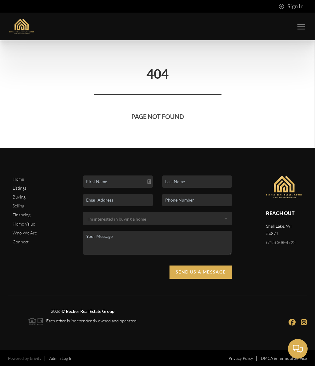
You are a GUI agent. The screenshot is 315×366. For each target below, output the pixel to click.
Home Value (24, 224)
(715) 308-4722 (281, 242)
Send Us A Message (201, 272)
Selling (18, 205)
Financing (21, 214)
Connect (21, 241)
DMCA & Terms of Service (284, 358)
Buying (19, 197)
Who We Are (25, 232)
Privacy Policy (241, 358)
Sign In (291, 6)
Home (18, 179)
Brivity (36, 358)
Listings (19, 188)
